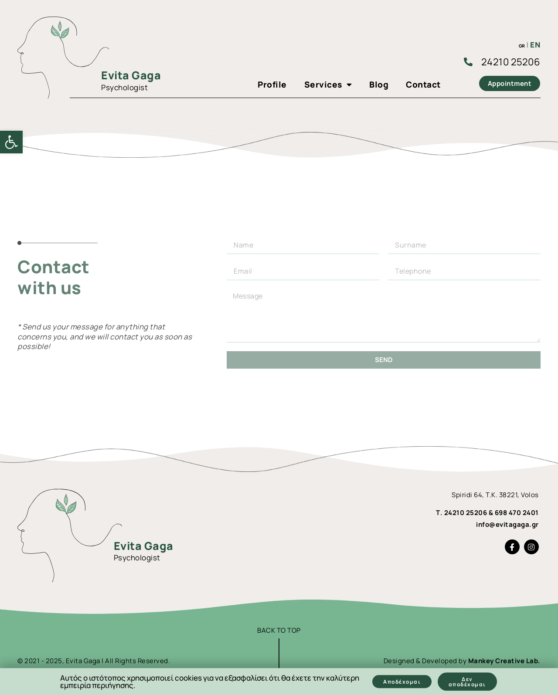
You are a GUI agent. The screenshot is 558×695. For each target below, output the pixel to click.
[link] (11, 142)
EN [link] (535, 45)
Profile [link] (272, 84)
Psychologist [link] (124, 87)
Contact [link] (423, 84)
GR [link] (522, 46)
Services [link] (328, 84)
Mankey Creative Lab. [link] (504, 660)
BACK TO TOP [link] (279, 630)
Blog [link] (378, 84)
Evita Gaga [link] (131, 75)
